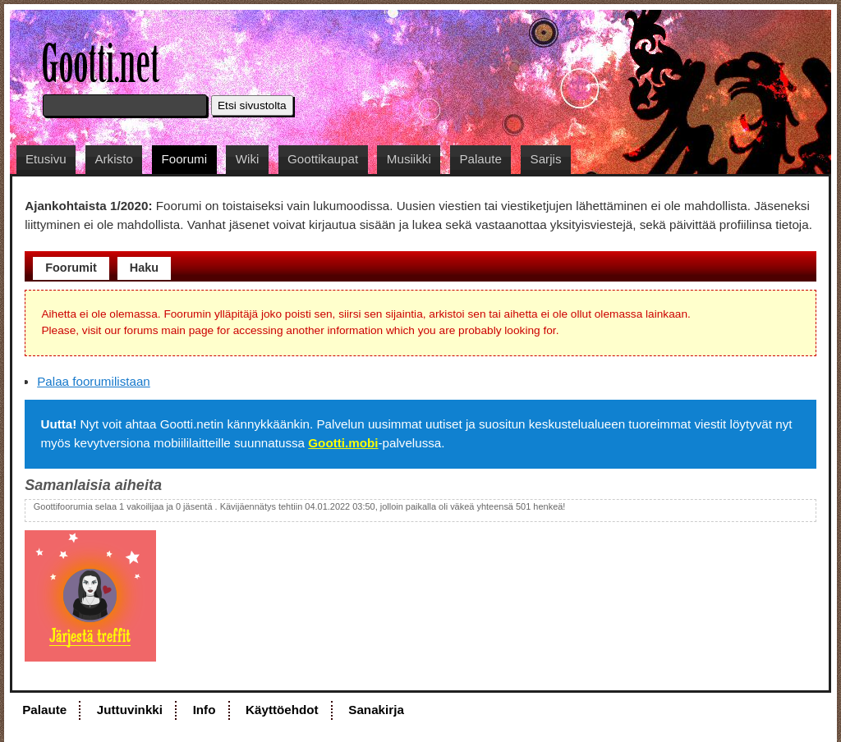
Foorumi (184, 159)
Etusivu (46, 159)
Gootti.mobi (343, 443)
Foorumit (71, 267)
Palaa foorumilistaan (93, 381)
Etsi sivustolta (252, 105)
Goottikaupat (322, 159)
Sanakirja (376, 710)
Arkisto (113, 159)
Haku (144, 267)
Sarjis (546, 159)
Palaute (480, 159)
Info (204, 710)
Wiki (248, 159)
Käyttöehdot (282, 710)
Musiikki (409, 159)
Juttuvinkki (130, 710)
